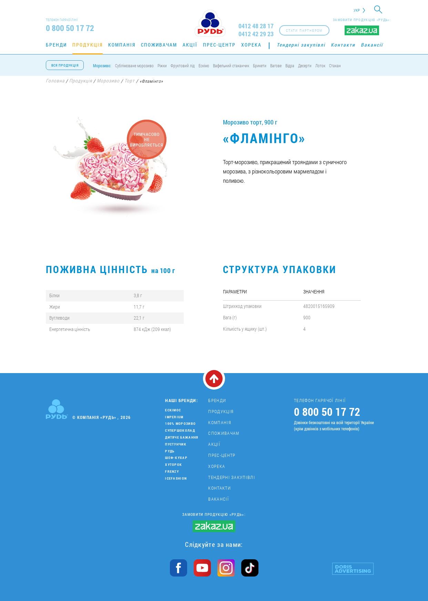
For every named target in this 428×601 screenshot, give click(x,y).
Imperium (174, 417)
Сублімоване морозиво (134, 65)
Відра (289, 65)
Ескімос (173, 410)
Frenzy (172, 471)
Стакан (335, 65)
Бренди (56, 44)
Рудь (169, 451)
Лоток (320, 65)
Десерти (305, 65)
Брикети (259, 65)
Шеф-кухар (176, 457)
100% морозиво (180, 423)
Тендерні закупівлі (301, 44)
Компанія (121, 44)
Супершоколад (180, 430)
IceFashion (176, 478)
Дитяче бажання (181, 437)
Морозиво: (102, 65)
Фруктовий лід (183, 65)
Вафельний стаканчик (231, 65)
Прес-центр (219, 44)
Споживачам (159, 44)
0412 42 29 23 (256, 34)
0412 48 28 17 (256, 26)
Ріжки (162, 65)
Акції (190, 44)
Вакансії (372, 44)
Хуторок (173, 464)
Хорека (251, 44)
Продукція (87, 44)
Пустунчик (175, 444)
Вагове (276, 65)
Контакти (343, 44)
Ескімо (203, 65)
